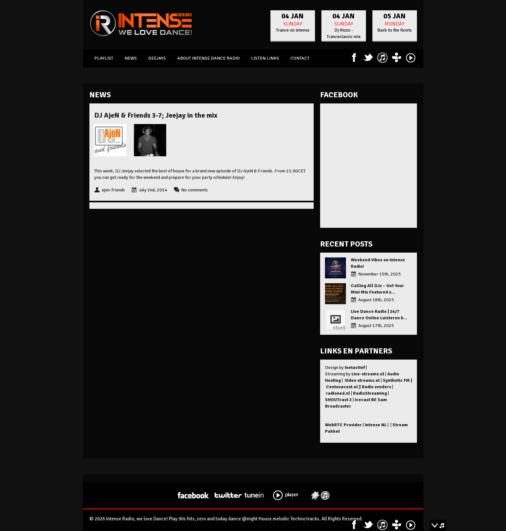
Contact (299, 58)
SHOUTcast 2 (338, 399)
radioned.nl (338, 393)
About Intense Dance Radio (208, 58)
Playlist (103, 58)
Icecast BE (366, 399)
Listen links (265, 58)
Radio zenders (376, 387)
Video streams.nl (362, 380)
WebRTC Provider (343, 425)
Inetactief (355, 367)
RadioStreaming (370, 393)
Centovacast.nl (342, 387)
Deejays (157, 58)
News (131, 58)
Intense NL (376, 425)
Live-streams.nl (367, 374)
